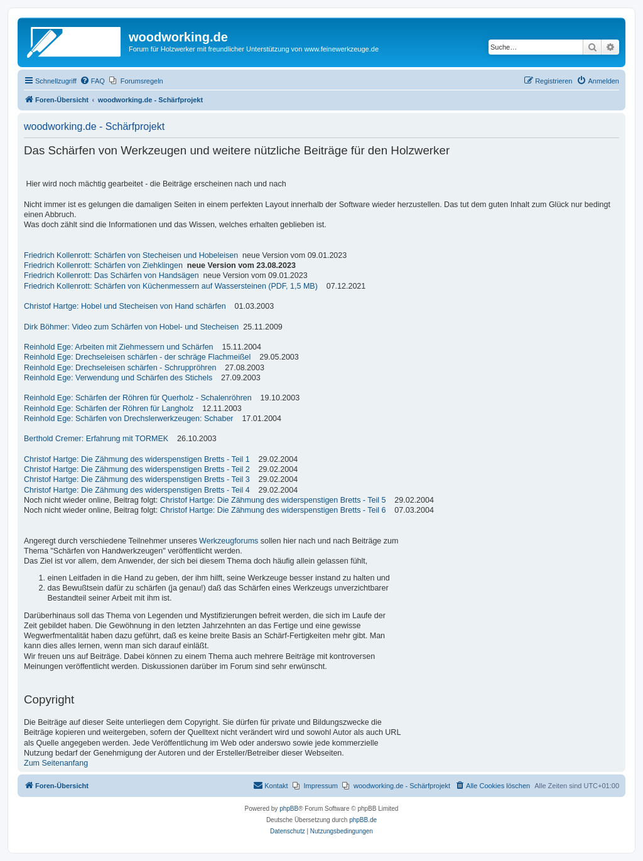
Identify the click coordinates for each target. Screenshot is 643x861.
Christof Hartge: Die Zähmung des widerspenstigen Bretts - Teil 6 (273, 510)
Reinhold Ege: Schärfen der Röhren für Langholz (108, 408)
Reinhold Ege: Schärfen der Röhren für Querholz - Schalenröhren (138, 397)
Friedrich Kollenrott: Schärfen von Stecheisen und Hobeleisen (131, 255)
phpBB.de (363, 819)
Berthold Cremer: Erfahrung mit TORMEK (96, 438)
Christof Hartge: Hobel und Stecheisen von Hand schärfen (125, 306)
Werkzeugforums (228, 541)
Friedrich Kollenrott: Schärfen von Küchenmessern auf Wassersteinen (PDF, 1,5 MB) (171, 286)
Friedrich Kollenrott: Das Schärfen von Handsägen (111, 275)
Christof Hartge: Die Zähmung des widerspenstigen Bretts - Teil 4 (137, 490)
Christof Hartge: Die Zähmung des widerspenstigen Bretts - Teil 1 (137, 459)
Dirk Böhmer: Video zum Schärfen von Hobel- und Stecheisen (131, 327)
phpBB (288, 808)
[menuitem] (92, 80)
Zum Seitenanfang (56, 763)
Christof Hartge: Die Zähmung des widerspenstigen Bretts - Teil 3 (137, 479)
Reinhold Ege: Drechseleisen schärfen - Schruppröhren (120, 367)
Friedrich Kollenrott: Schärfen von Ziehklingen (103, 265)
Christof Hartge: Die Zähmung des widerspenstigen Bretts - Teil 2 (137, 469)
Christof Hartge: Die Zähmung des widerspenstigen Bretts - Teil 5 (273, 500)
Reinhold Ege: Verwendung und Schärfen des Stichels (118, 377)
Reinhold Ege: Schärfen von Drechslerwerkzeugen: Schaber (129, 418)
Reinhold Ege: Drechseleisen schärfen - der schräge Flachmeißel (137, 357)
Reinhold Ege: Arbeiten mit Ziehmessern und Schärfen (118, 347)
